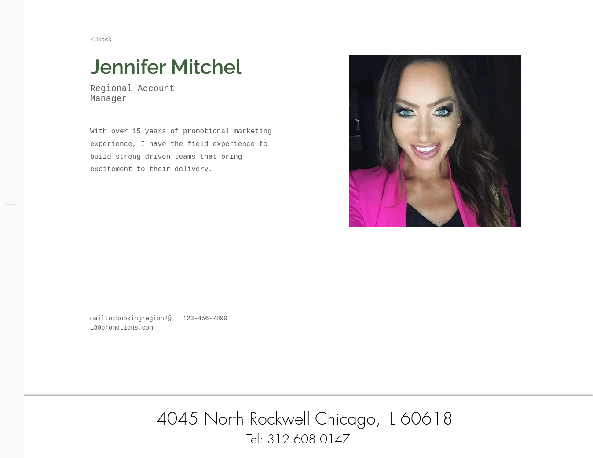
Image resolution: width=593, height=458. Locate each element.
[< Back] (107, 39)
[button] (11, 204)
